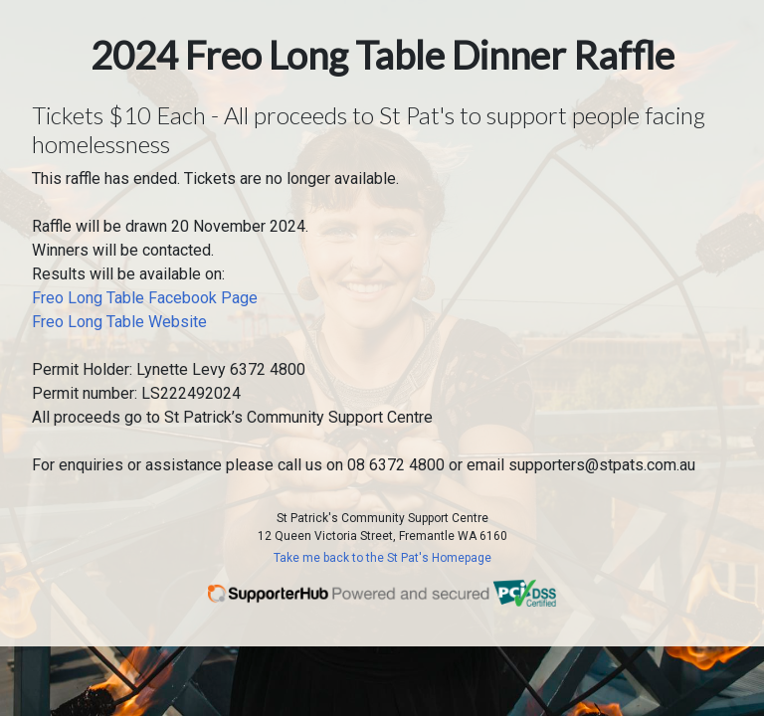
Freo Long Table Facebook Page (145, 297)
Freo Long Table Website (119, 321)
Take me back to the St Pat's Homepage (382, 558)
